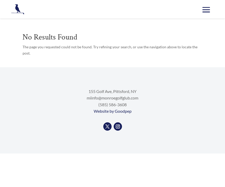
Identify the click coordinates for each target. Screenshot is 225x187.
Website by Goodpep (113, 111)
